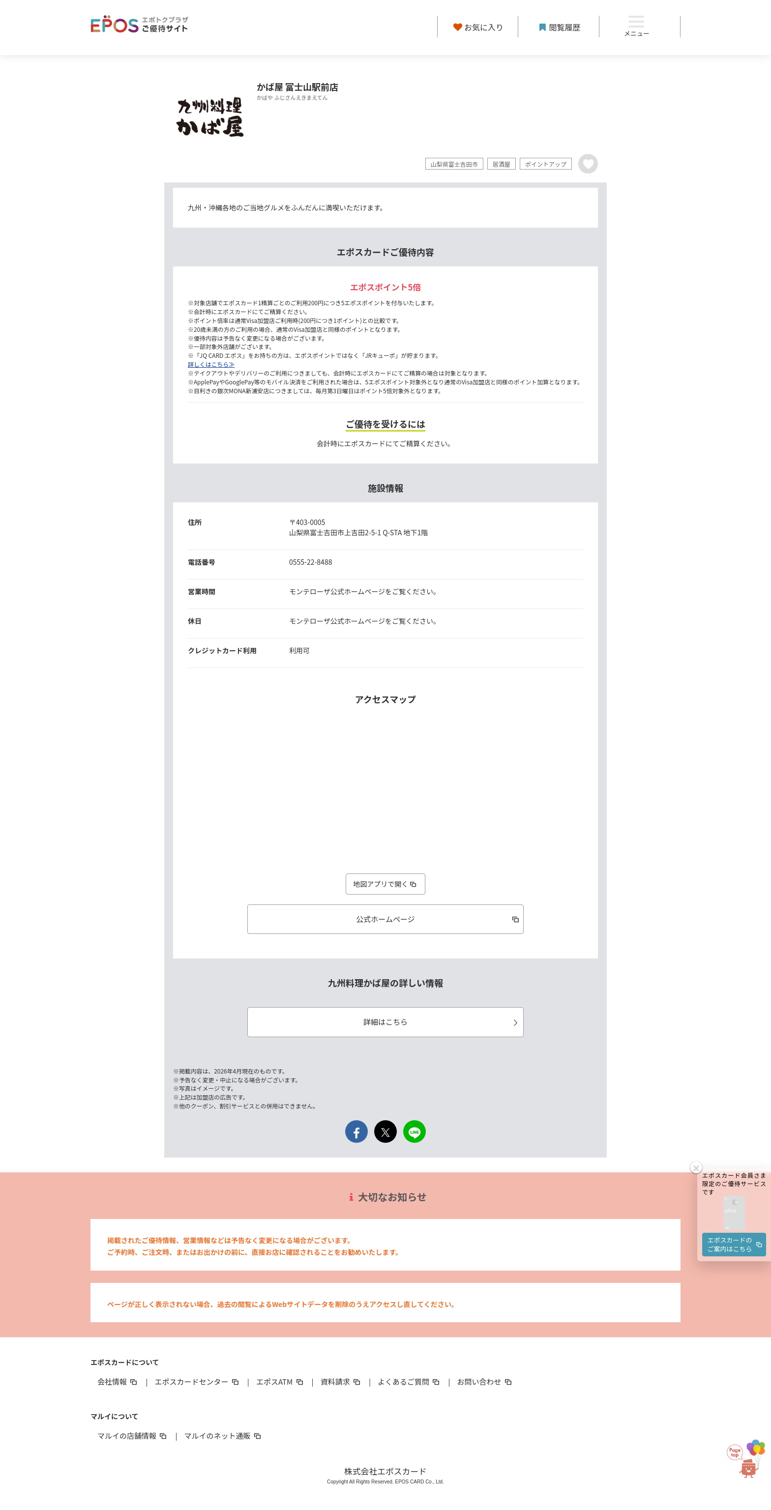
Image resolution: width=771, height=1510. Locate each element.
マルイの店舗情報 (132, 1435)
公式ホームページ (438, 919)
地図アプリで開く (385, 884)
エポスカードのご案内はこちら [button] (736, 1191)
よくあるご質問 (409, 1381)
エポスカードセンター (197, 1381)
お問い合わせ (485, 1381)
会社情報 (118, 1381)
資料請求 (341, 1381)
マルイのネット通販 (223, 1435)
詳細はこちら (442, 1021)
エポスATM (280, 1381)
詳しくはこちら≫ (211, 364)
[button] (734, 1160)
